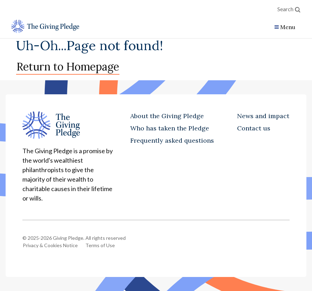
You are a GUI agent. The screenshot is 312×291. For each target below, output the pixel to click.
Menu (287, 27)
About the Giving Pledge (167, 116)
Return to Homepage (67, 66)
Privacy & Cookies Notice (50, 245)
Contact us (253, 128)
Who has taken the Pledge (169, 128)
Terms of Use (100, 245)
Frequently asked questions (172, 140)
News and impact (263, 116)
